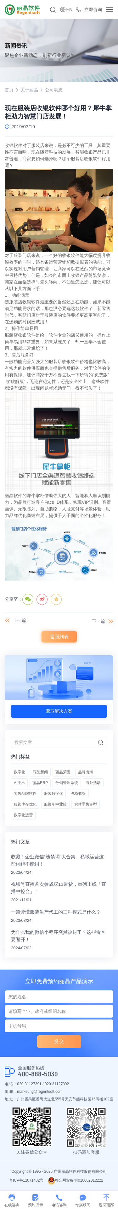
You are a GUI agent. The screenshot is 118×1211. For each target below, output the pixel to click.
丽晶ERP (40, 783)
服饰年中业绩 (55, 804)
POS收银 (78, 793)
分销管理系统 (66, 783)
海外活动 (93, 783)
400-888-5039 (38, 1074)
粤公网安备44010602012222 (75, 1180)
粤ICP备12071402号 (26, 1180)
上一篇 (19, 620)
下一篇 (98, 621)
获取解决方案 (59, 711)
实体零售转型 (85, 804)
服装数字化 (53, 793)
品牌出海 (85, 772)
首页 (9, 89)
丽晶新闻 (40, 772)
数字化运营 (23, 815)
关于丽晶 (29, 89)
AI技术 (19, 783)
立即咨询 (93, 9)
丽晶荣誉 (62, 772)
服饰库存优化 (25, 804)
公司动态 (54, 89)
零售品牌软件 (25, 793)
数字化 (19, 772)
